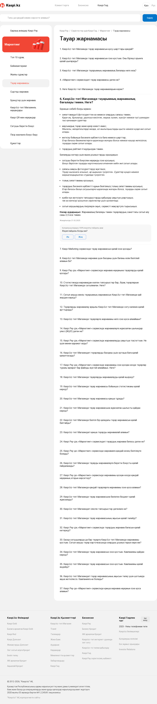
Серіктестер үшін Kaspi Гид (84, 31)
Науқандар (56, 650)
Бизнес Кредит (89, 629)
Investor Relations (127, 649)
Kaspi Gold (12, 623)
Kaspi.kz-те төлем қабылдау (95, 648)
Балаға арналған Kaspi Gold (20, 629)
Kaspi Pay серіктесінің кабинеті (96, 658)
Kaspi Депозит (14, 639)
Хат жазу (145, 619)
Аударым (55, 645)
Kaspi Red (11, 634)
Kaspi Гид (55, 666)
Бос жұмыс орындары (129, 644)
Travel (53, 629)
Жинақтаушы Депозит (17, 645)
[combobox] (72, 17)
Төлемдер (55, 634)
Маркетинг (105, 31)
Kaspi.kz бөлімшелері (129, 631)
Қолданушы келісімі (128, 639)
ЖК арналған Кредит (17, 661)
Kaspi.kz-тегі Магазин (61, 623)
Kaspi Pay (64, 31)
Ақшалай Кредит (15, 666)
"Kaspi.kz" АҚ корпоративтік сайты (23, 697)
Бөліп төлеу (12, 655)
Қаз (146, 5)
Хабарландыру (57, 661)
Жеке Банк (55, 639)
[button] (105, 169)
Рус (153, 5)
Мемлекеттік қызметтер (62, 655)
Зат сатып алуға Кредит (18, 650)
